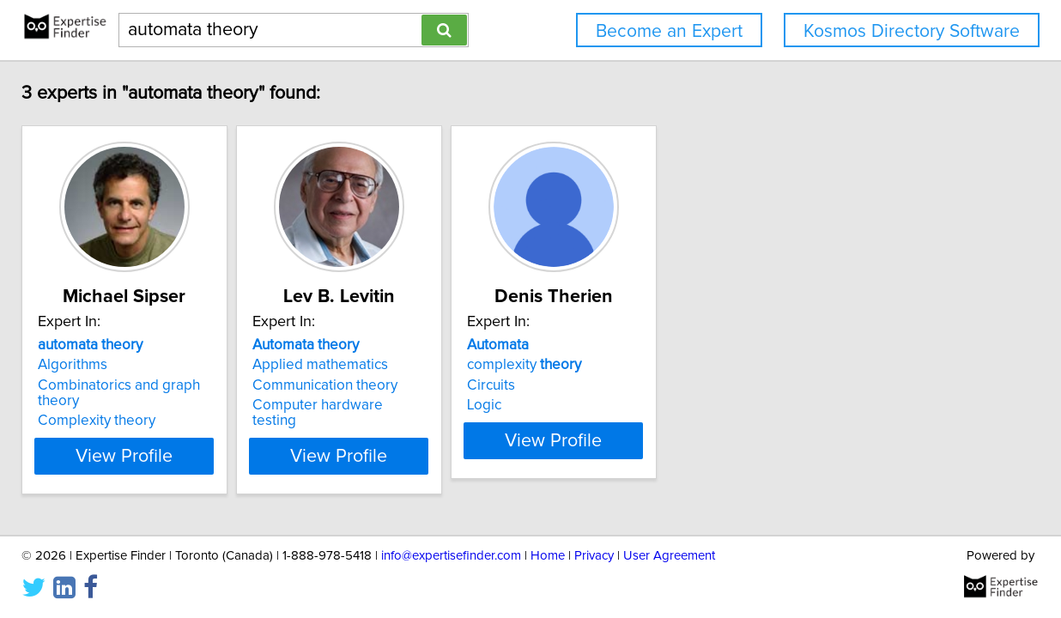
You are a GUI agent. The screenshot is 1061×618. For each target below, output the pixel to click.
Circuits (700, 385)
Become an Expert (669, 31)
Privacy (594, 555)
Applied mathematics (486, 365)
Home (547, 555)
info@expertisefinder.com (451, 555)
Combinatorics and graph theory (264, 385)
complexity (733, 365)
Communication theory (490, 385)
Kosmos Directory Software (911, 31)
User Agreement (669, 555)
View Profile (269, 440)
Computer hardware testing (507, 405)
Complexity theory (219, 405)
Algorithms (195, 365)
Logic (693, 405)
